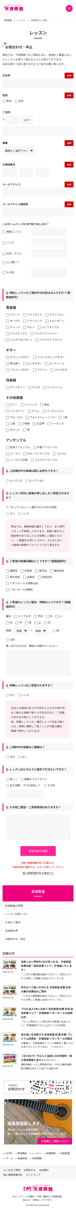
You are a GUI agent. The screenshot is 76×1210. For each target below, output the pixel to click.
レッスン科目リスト (16, 914)
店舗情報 (51, 1153)
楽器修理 (22, 1158)
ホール (9, 1158)
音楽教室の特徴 (14, 905)
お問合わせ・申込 (15, 939)
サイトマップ (33, 1174)
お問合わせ (30, 1170)
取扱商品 (22, 1153)
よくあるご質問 (11, 1170)
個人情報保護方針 (12, 1174)
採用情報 (37, 1158)
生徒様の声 (11, 930)
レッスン (36, 1153)
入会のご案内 (12, 922)
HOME (9, 1153)
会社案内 (44, 1170)
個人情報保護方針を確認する (38, 873)
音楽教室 (65, 1153)
